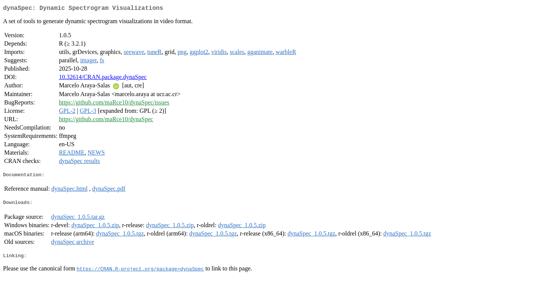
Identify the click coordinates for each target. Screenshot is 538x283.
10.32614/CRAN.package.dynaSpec (103, 78)
